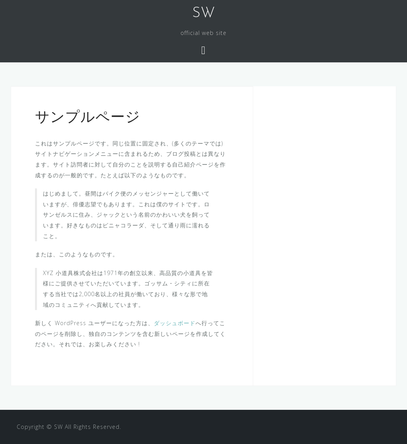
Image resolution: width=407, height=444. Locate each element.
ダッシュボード (175, 323)
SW (203, 13)
